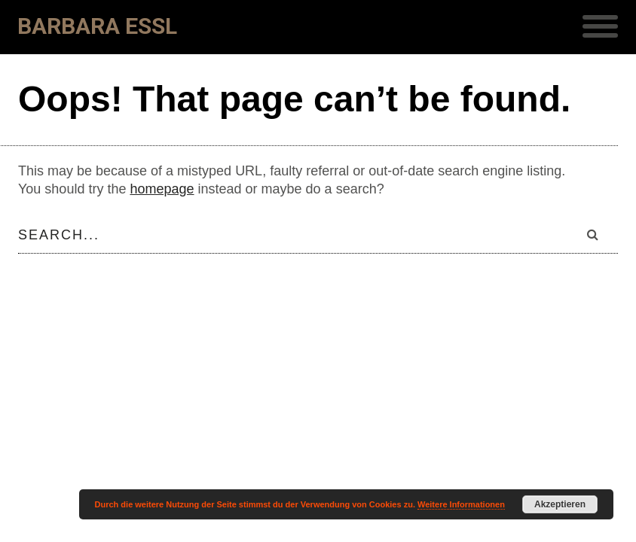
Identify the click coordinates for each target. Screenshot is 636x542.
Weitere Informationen (461, 504)
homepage (162, 188)
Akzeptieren (560, 504)
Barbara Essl (97, 26)
